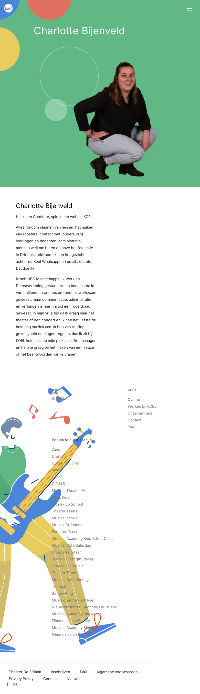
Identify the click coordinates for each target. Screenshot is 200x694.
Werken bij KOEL (142, 406)
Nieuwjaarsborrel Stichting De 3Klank (84, 607)
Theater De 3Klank (25, 672)
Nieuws (73, 678)
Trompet (59, 586)
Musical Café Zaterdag (71, 545)
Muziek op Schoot (67, 504)
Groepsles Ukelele (68, 566)
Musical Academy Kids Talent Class (82, 538)
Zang (56, 449)
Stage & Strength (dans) (72, 559)
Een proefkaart (64, 531)
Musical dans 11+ (66, 518)
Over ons (135, 399)
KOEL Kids (60, 497)
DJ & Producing (65, 463)
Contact (134, 420)
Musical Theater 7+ (68, 490)
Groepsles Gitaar (66, 552)
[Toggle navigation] (189, 8)
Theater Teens (64, 511)
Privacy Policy (21, 678)
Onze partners (140, 413)
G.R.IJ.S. (59, 483)
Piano (57, 470)
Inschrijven (60, 672)
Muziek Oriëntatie (67, 524)
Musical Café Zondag (70, 579)
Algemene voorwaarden (117, 672)
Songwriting (62, 593)
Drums (57, 456)
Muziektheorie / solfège (72, 600)
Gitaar (57, 476)
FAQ (131, 427)
